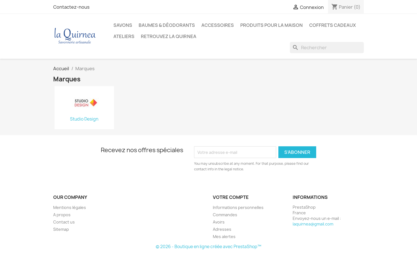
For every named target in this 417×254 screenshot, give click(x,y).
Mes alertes (224, 236)
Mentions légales (69, 207)
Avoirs (219, 222)
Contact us (64, 222)
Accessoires (217, 25)
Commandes (225, 214)
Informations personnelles (238, 207)
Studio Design (84, 119)
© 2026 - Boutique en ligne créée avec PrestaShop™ (208, 247)
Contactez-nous (71, 7)
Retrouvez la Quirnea (168, 36)
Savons (122, 25)
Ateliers (123, 36)
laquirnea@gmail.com (313, 224)
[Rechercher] (327, 47)
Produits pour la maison (271, 25)
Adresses (222, 229)
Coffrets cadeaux (332, 25)
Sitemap (61, 229)
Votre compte (231, 197)
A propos (62, 214)
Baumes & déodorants (167, 25)
